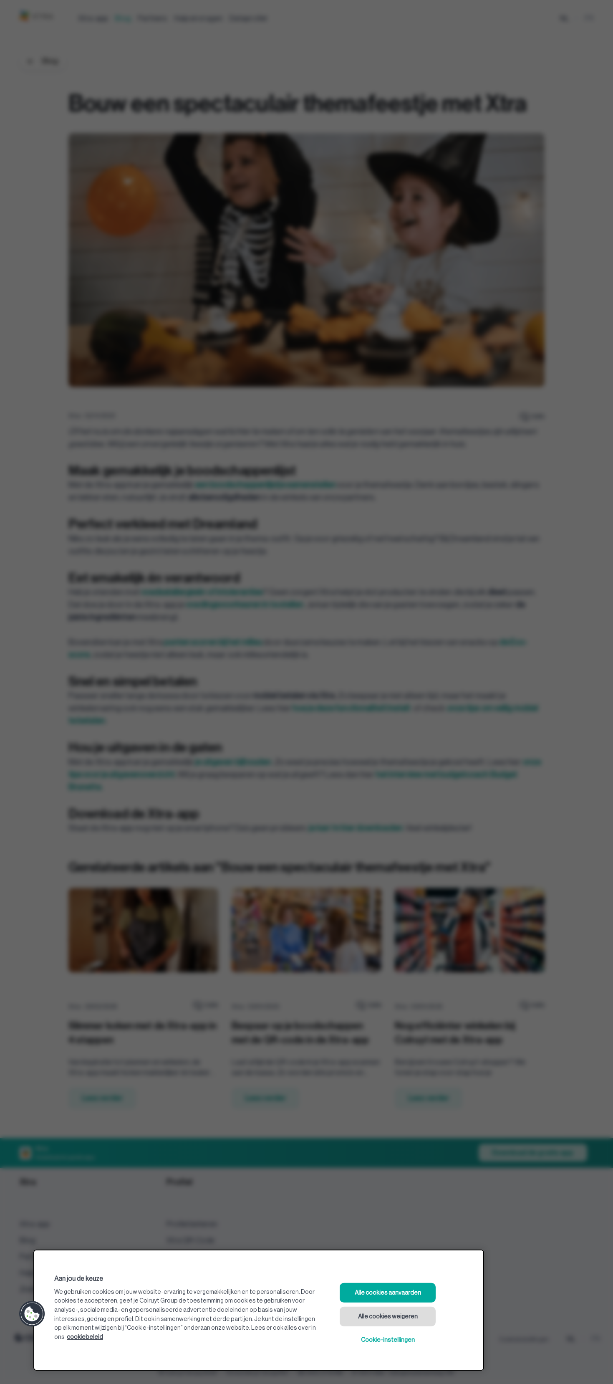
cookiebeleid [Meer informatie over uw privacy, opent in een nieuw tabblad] (85, 1337)
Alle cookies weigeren (388, 1316)
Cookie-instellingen (388, 1340)
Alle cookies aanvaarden (388, 1293)
